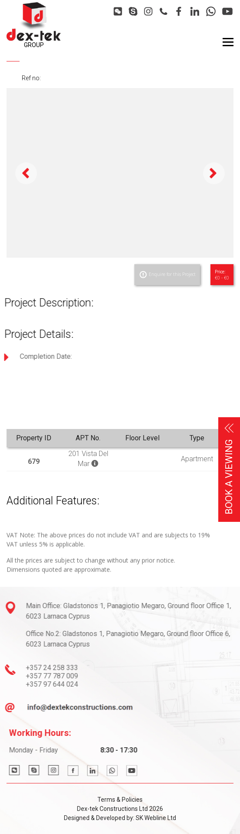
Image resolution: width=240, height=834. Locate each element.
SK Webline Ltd (156, 817)
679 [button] (34, 461)
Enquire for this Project (167, 274)
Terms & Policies (120, 799)
